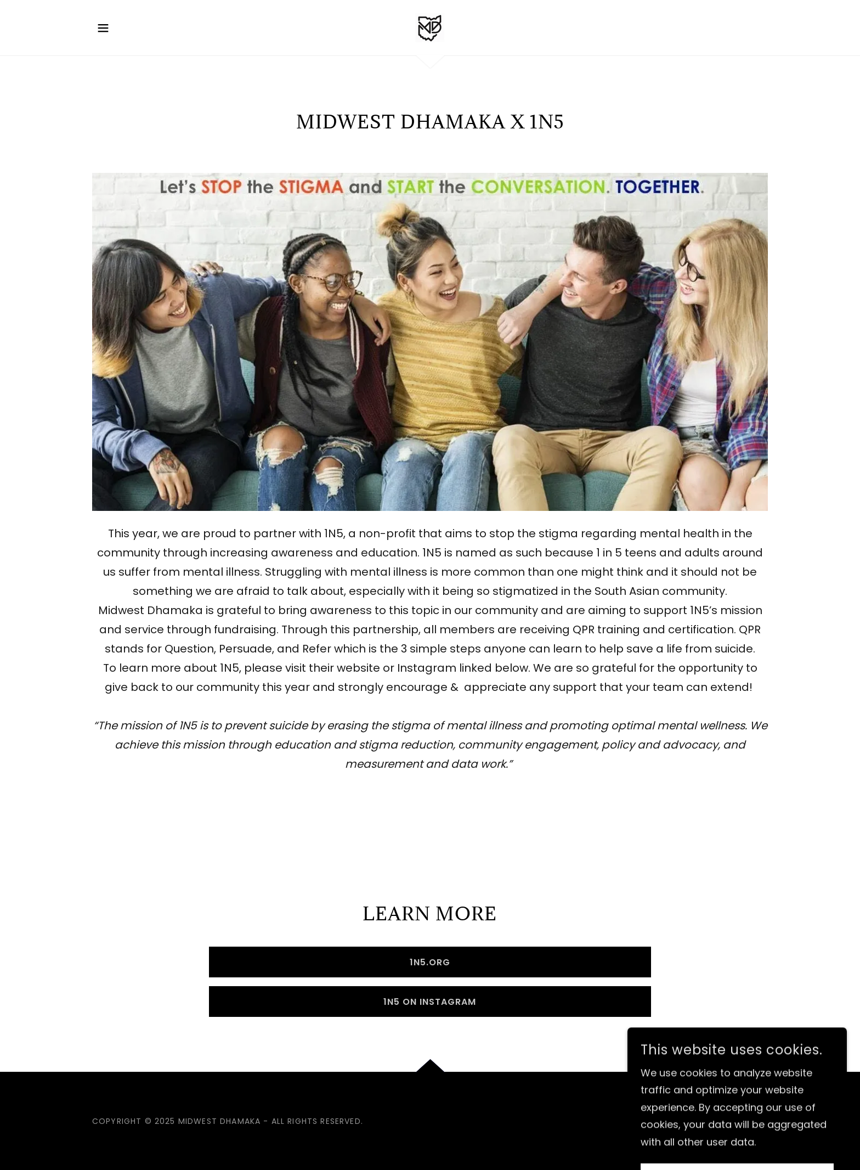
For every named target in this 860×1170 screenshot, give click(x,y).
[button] (103, 28)
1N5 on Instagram (429, 1001)
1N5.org (430, 962)
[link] (429, 26)
